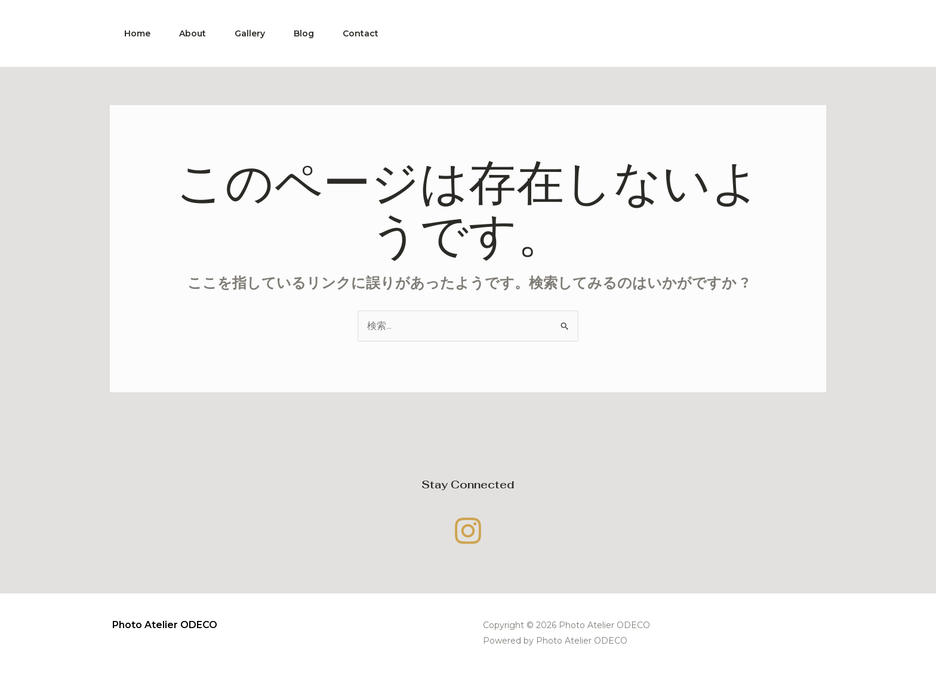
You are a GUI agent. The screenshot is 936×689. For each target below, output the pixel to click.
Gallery (250, 33)
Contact (360, 33)
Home (137, 33)
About (192, 33)
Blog (304, 33)
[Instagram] (468, 531)
